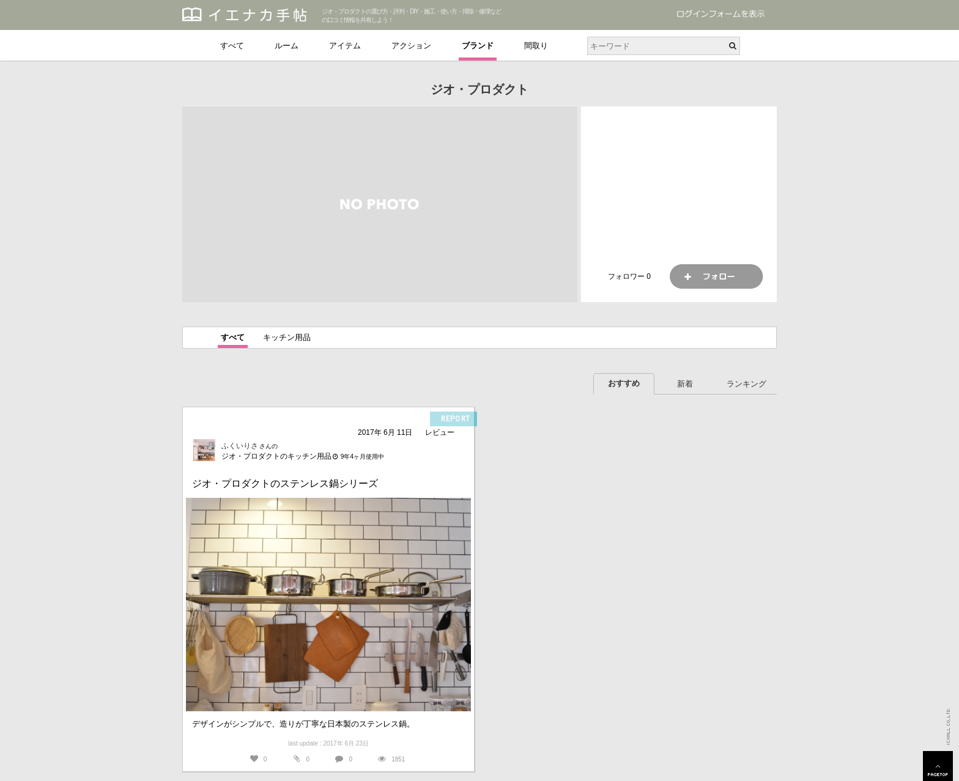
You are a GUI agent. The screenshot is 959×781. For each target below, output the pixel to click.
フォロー (716, 276)
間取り (536, 45)
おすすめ (624, 383)
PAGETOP (938, 766)
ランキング (746, 383)
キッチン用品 (287, 337)
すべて (232, 45)
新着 (685, 383)
